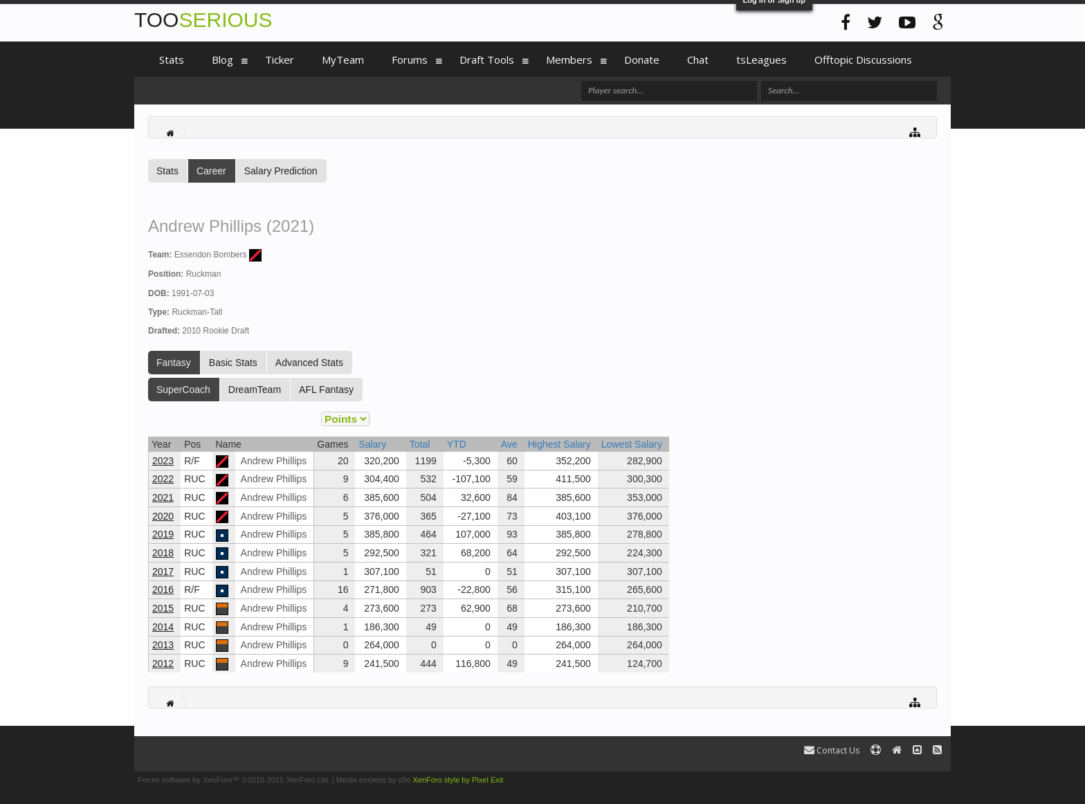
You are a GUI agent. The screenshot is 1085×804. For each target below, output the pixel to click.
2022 (163, 478)
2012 (163, 663)
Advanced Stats (309, 362)
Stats (167, 170)
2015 (163, 608)
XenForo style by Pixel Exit (457, 780)
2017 (163, 571)
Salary (372, 444)
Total (420, 444)
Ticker (279, 59)
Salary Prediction (281, 170)
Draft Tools (486, 59)
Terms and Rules (918, 780)
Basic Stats (233, 362)
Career (211, 170)
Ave (509, 444)
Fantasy (173, 362)
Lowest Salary (631, 444)
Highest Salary (559, 444)
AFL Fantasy (326, 389)
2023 (163, 460)
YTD (456, 444)
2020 (163, 516)
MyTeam (343, 59)
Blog (222, 59)
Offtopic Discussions (863, 59)
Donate (641, 59)
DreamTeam (254, 389)
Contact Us (831, 750)
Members (569, 59)
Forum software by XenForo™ (234, 780)
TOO (203, 19)
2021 (163, 497)
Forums (410, 59)
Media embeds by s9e (373, 780)
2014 (163, 626)
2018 (163, 552)
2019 (163, 534)
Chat (698, 59)
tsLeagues (761, 59)
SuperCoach (183, 389)
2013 (163, 644)
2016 (163, 589)
